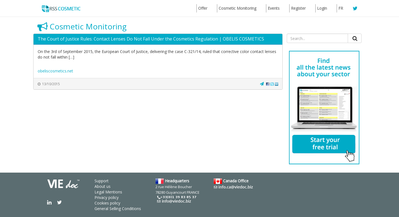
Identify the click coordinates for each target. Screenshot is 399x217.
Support (101, 180)
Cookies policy (107, 203)
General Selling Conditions (117, 208)
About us (102, 186)
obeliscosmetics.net (55, 71)
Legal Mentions (108, 192)
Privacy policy (106, 197)
